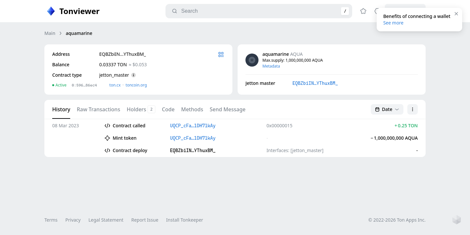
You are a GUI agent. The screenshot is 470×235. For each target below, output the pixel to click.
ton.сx (115, 85)
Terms (50, 220)
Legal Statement (105, 220)
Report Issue (144, 220)
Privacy (73, 220)
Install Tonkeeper (184, 220)
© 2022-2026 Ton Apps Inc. (397, 220)
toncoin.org (136, 85)
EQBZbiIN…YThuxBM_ (315, 83)
